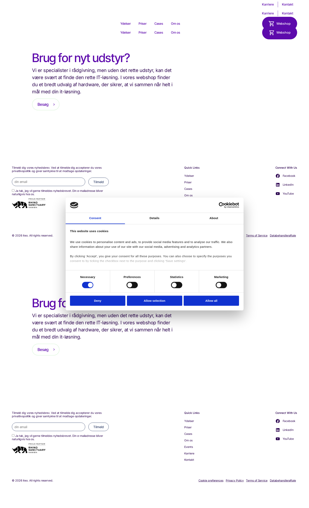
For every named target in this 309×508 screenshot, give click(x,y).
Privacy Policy (235, 480)
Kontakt (287, 4)
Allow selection (154, 300)
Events (188, 446)
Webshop (283, 24)
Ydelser (125, 24)
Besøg (43, 104)
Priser (142, 24)
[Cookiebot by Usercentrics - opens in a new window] (221, 205)
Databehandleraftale (283, 235)
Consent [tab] (95, 218)
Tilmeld (98, 182)
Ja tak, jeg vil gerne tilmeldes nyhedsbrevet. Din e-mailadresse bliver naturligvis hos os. (57, 192)
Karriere (268, 4)
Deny (97, 300)
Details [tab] (155, 218)
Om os (175, 24)
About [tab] (214, 218)
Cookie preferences (210, 480)
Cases (158, 24)
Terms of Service (256, 235)
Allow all (211, 300)
